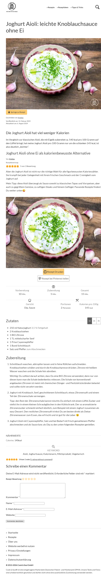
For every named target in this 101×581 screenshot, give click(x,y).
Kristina (20, 118)
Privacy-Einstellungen (19, 553)
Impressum (13, 557)
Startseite (13, 535)
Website (10, 517)
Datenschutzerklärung (19, 562)
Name (9, 505)
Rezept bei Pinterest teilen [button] (53, 278)
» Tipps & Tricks (77, 7)
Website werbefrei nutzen (21, 548)
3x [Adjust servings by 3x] (99, 321)
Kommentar (13, 500)
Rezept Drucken (53, 271)
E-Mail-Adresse (14, 511)
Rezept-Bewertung (13, 479)
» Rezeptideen (62, 7)
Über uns (12, 544)
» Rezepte (51, 7)
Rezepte (12, 539)
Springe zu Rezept (16, 112)
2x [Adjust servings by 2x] (94, 321)
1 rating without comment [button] (41, 459)
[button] (7, 166)
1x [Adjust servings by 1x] (90, 321)
